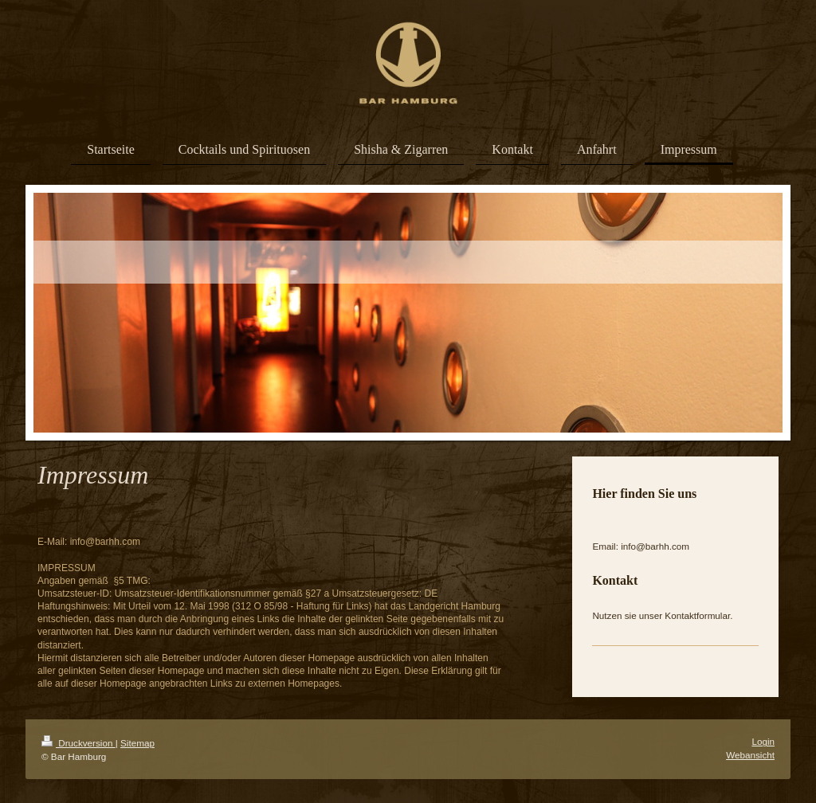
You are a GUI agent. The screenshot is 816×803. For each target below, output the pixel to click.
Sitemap (137, 743)
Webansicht (750, 755)
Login (763, 741)
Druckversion (78, 743)
